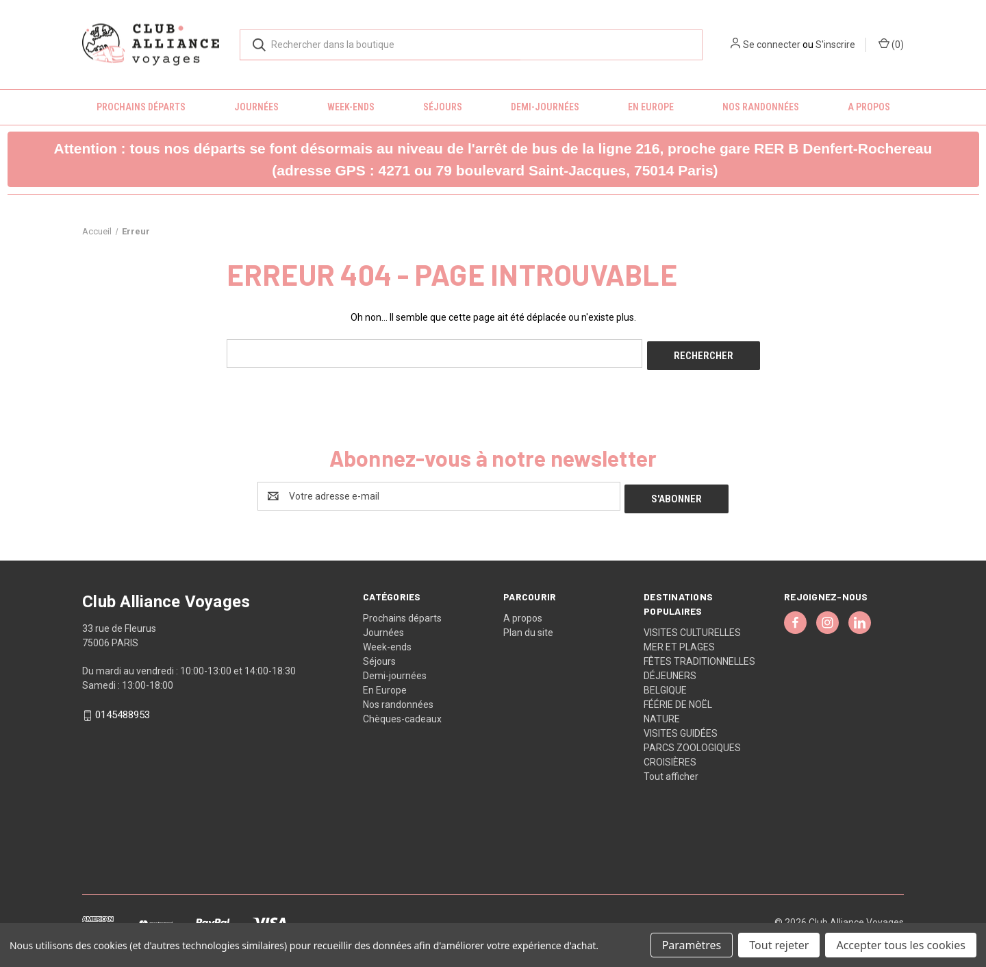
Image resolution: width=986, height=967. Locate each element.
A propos (869, 106)
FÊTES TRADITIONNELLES (699, 655)
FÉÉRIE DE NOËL (678, 699)
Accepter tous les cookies (900, 945)
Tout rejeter (779, 945)
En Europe (651, 106)
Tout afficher (671, 771)
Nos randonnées (760, 106)
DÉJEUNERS (670, 670)
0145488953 (122, 710)
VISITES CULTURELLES (692, 627)
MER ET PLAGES (679, 641)
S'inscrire (835, 44)
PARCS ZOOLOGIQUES (692, 742)
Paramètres (692, 945)
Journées (256, 106)
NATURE (662, 713)
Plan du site (528, 627)
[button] (493, 159)
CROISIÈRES (670, 756)
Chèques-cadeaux (402, 713)
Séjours (442, 106)
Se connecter (771, 44)
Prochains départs (141, 106)
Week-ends (351, 106)
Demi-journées (545, 106)
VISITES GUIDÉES (681, 727)
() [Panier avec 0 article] (891, 44)
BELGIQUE (665, 684)
